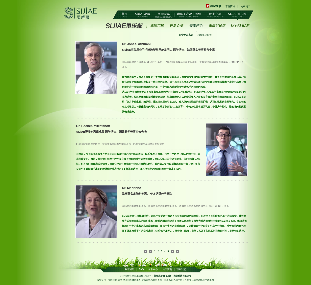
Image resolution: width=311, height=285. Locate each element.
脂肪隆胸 (145, 280)
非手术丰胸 (208, 280)
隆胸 (120, 280)
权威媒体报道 (205, 34)
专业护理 (215, 15)
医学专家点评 (186, 34)
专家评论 (196, 26)
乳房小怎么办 (180, 280)
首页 (124, 15)
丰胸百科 (230, 6)
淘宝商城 (214, 6)
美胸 (110, 280)
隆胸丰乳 (136, 280)
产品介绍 (177, 26)
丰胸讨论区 (217, 26)
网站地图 (245, 6)
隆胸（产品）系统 (189, 15)
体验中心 (153, 269)
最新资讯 (129, 269)
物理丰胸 (127, 280)
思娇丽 (154, 280)
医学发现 (163, 15)
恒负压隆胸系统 (195, 280)
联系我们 (181, 269)
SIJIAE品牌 (142, 15)
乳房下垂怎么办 (165, 280)
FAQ (141, 269)
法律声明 (167, 269)
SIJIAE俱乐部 (237, 15)
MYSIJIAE (240, 26)
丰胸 (115, 280)
